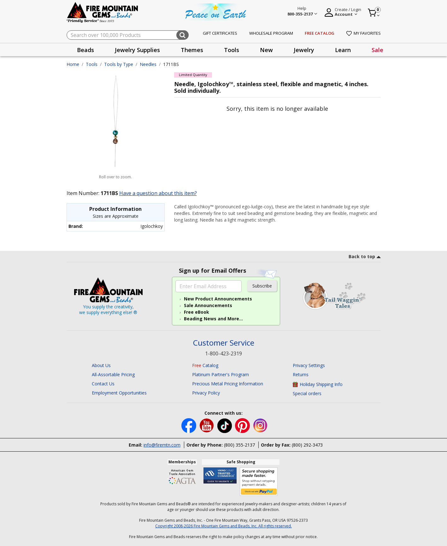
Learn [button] (343, 50)
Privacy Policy (206, 393)
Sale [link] (377, 50)
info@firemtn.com (162, 445)
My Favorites (363, 33)
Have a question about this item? (158, 193)
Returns (301, 374)
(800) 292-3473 (307, 445)
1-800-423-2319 (223, 353)
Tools (91, 64)
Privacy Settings (309, 365)
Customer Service (223, 342)
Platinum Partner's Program (220, 374)
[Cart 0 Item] (374, 12)
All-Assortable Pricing (113, 374)
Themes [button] (192, 50)
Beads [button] (85, 50)
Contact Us (103, 384)
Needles (148, 64)
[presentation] (85, 49)
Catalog (205, 365)
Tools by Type (118, 64)
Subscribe (262, 286)
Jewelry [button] (304, 50)
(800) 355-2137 (239, 445)
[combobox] (128, 35)
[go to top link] (365, 257)
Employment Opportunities (119, 393)
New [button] (266, 50)
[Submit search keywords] (182, 35)
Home (73, 64)
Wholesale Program (271, 33)
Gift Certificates (220, 33)
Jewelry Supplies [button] (137, 50)
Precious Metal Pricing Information (227, 384)
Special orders (307, 393)
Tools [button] (231, 50)
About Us (101, 365)
